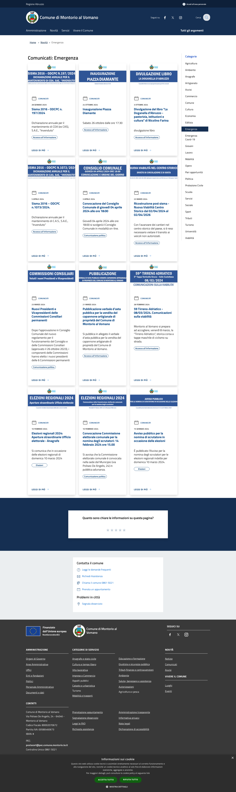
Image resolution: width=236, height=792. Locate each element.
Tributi (188, 218)
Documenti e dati (35, 692)
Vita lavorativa (80, 670)
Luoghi (168, 685)
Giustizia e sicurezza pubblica (134, 664)
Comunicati (40, 98)
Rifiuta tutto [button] (130, 779)
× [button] (232, 758)
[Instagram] (178, 17)
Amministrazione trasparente (134, 712)
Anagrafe (190, 76)
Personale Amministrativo (40, 687)
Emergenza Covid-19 (191, 137)
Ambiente (190, 70)
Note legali (124, 723)
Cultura (189, 109)
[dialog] (118, 773)
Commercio (191, 96)
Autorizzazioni (126, 687)
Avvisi (188, 90)
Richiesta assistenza (83, 729)
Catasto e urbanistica (83, 686)
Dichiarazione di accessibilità (134, 729)
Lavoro (188, 152)
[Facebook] (163, 17)
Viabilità (189, 238)
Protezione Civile (194, 185)
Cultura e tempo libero (84, 664)
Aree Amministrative (37, 664)
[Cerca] (206, 17)
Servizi (188, 198)
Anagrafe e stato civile (84, 659)
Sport (188, 212)
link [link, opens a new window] (148, 773)
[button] (118, 786)
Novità (44, 42)
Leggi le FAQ (79, 723)
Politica (189, 179)
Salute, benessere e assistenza (135, 681)
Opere (188, 166)
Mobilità (189, 159)
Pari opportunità (194, 172)
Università (190, 231)
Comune (189, 103)
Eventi (168, 691)
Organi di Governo (35, 659)
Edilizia (189, 122)
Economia (190, 116)
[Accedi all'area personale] (194, 4)
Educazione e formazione (132, 658)
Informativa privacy (129, 718)
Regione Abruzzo (35, 4)
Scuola (188, 192)
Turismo (189, 225)
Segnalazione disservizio (85, 718)
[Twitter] (171, 17)
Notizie (169, 659)
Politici (29, 681)
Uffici (28, 670)
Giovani (189, 146)
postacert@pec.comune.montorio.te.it (47, 745)
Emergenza (191, 129)
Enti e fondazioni (35, 675)
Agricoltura (191, 63)
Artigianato (191, 83)
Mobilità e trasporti (82, 696)
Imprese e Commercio (83, 675)
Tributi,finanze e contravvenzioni (136, 670)
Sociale (189, 205)
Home (33, 42)
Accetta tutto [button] (106, 779)
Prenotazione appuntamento (87, 712)
